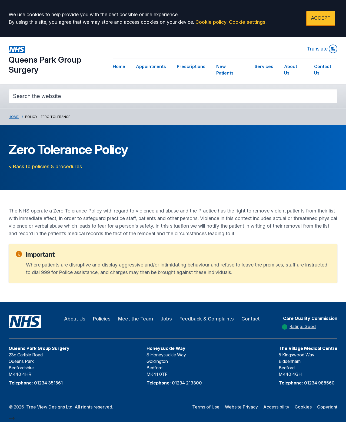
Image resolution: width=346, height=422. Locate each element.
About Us (290, 70)
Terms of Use (205, 407)
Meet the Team (135, 319)
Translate (322, 49)
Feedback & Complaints (206, 319)
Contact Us (322, 70)
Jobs (166, 319)
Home (119, 66)
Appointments (151, 66)
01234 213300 (187, 383)
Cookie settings (247, 22)
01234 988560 (319, 383)
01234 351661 (48, 383)
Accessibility (276, 407)
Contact (250, 319)
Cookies (303, 407)
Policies (102, 319)
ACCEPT (321, 18)
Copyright (327, 407)
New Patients (225, 70)
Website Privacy (241, 407)
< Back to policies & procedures (45, 166)
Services (264, 66)
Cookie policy (211, 22)
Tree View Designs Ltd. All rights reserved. (69, 407)
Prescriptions (191, 66)
